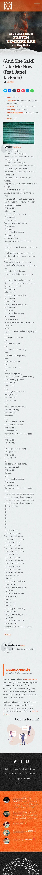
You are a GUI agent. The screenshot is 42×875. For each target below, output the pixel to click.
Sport (19, 778)
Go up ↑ (7, 634)
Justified (10, 82)
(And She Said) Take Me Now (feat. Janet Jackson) (18, 69)
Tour (14, 773)
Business (27, 778)
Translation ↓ (17, 147)
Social (20, 773)
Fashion (12, 778)
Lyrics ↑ (22, 645)
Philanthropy (20, 783)
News (32, 769)
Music (7, 773)
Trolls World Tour (20, 769)
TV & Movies (30, 773)
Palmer (8, 769)
